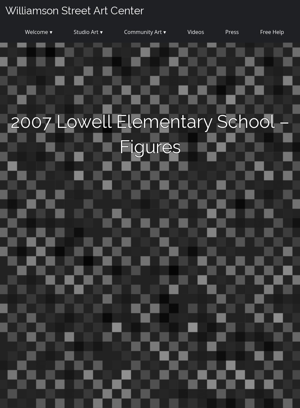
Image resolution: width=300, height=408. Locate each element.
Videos (195, 32)
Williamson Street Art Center (74, 10)
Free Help (272, 32)
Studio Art (86, 32)
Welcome (36, 32)
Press (232, 32)
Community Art (143, 32)
